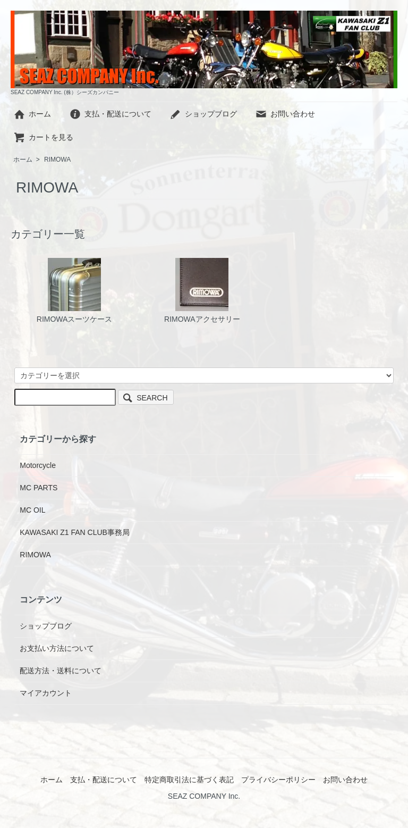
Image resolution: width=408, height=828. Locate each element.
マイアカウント (46, 693)
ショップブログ (203, 114)
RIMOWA (57, 159)
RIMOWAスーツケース (75, 290)
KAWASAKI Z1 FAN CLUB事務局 (75, 532)
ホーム (32, 114)
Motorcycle (38, 465)
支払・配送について (110, 114)
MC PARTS (38, 487)
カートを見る (43, 137)
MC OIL (32, 510)
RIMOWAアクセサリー (202, 290)
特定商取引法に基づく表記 (189, 779)
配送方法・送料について (60, 670)
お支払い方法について (57, 648)
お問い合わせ (285, 114)
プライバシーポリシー (278, 779)
